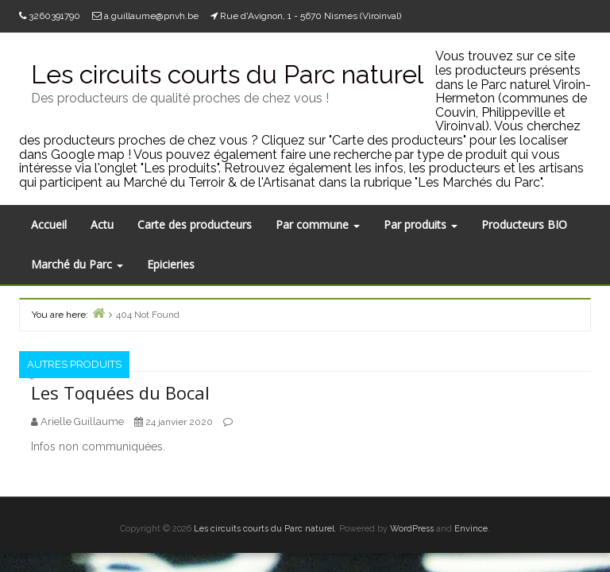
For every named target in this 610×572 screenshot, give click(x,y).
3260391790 (54, 15)
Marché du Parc (77, 264)
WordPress (412, 529)
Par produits (421, 224)
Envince (471, 529)
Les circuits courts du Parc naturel (264, 529)
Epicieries (171, 264)
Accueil (49, 224)
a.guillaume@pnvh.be (151, 15)
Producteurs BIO (524, 224)
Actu (102, 224)
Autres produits (74, 364)
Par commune (318, 224)
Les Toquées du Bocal (120, 392)
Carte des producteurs (194, 224)
